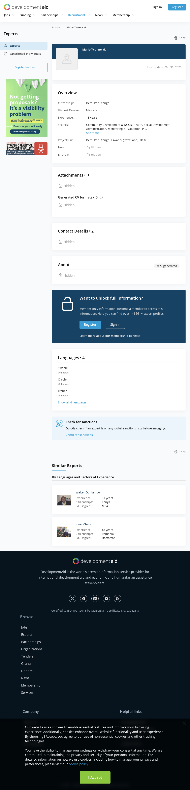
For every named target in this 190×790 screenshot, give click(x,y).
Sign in (157, 7)
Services (27, 692)
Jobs (7, 15)
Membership (121, 15)
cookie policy (78, 764)
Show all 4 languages (72, 402)
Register (177, 7)
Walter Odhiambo (88, 492)
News (99, 15)
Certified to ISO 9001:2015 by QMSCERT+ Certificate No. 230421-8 (95, 610)
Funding (25, 15)
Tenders (27, 656)
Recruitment (76, 15)
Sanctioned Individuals (22, 54)
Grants (26, 663)
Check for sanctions (79, 435)
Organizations (31, 649)
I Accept (95, 777)
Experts (12, 46)
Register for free (25, 67)
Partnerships (49, 15)
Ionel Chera (83, 524)
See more (92, 133)
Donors (27, 671)
